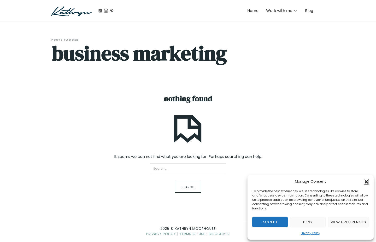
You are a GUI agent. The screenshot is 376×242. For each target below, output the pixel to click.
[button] (366, 181)
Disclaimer (219, 233)
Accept (270, 222)
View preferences (348, 222)
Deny (308, 222)
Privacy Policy (310, 233)
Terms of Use (192, 233)
